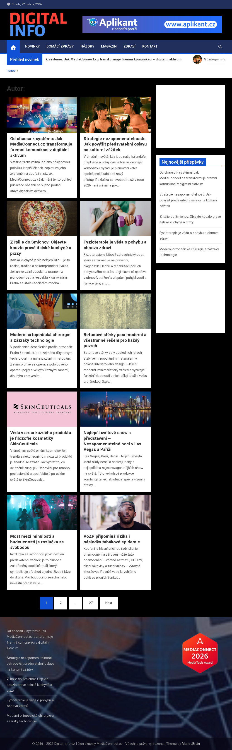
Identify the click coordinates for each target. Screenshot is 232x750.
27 (91, 603)
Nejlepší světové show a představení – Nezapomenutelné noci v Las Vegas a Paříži (112, 441)
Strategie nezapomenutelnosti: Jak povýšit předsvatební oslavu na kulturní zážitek (115, 144)
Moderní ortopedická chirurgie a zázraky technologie (40, 337)
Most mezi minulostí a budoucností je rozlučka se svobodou (37, 542)
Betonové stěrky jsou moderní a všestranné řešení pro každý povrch (115, 340)
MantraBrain (191, 744)
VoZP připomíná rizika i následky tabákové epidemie (112, 539)
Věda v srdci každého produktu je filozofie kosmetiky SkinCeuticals (40, 438)
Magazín (109, 46)
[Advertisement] (191, 116)
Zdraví (129, 46)
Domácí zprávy (60, 46)
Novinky (32, 46)
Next (108, 603)
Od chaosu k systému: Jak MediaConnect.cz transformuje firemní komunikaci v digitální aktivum (41, 147)
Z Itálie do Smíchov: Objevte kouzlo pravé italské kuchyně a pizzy (40, 247)
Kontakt (149, 46)
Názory (87, 46)
